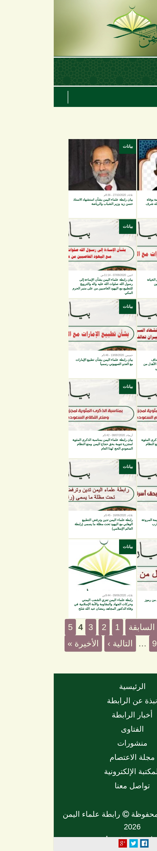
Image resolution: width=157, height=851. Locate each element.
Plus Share (69, 843)
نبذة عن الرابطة (78, 700)
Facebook (90, 843)
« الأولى (129, 627)
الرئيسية (78, 686)
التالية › (66, 643)
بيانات (143, 146)
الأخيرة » (29, 643)
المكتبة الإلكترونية (78, 771)
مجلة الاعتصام (78, 757)
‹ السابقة (90, 627)
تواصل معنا (78, 785)
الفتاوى (78, 729)
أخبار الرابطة (78, 715)
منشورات (78, 743)
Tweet (80, 843)
